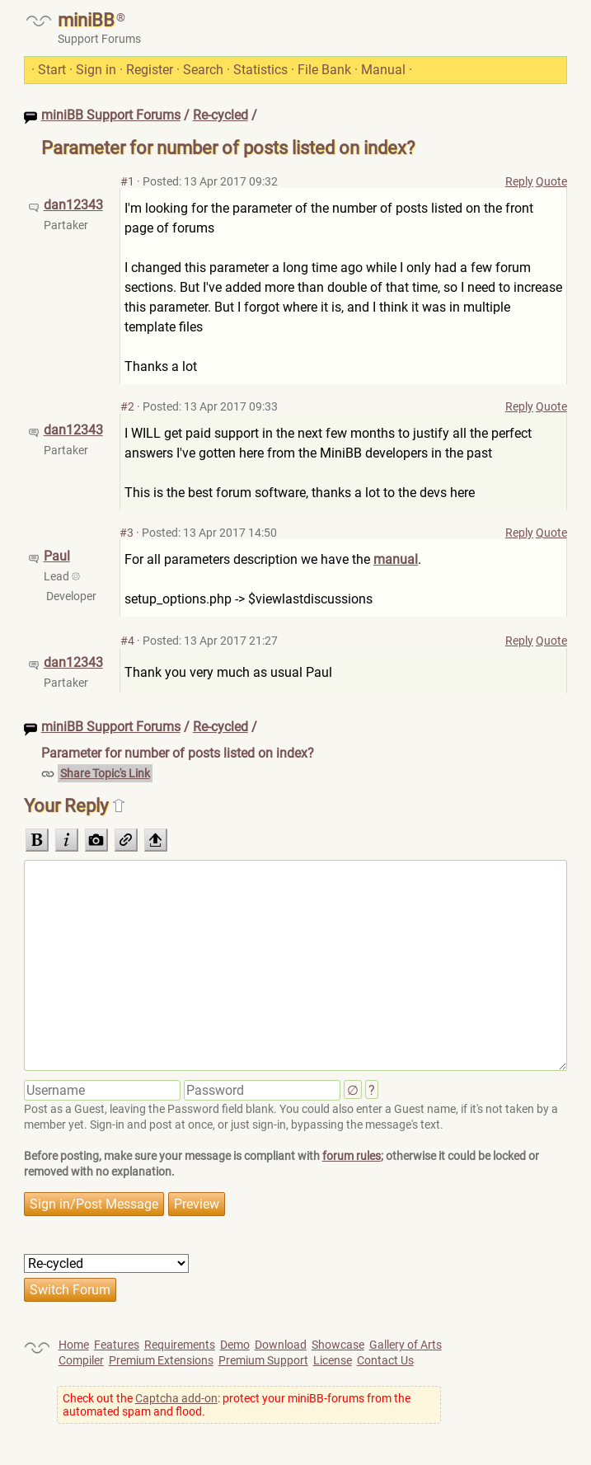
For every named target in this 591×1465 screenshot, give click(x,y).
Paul (57, 556)
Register (149, 69)
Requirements (179, 1344)
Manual (383, 69)
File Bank (324, 69)
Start (52, 69)
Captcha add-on (176, 1398)
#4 (127, 640)
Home (74, 1344)
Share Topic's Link (105, 773)
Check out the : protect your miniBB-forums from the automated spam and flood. (236, 1405)
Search (203, 69)
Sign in (96, 69)
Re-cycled (220, 115)
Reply (519, 181)
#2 (127, 406)
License (332, 1360)
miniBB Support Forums (111, 115)
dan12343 (73, 205)
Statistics (260, 69)
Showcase (338, 1344)
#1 (127, 181)
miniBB (86, 20)
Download (281, 1344)
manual (395, 559)
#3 (127, 532)
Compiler (81, 1360)
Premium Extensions (161, 1360)
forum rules (351, 1155)
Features (116, 1344)
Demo (235, 1344)
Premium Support (263, 1360)
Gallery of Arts (405, 1344)
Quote (551, 181)
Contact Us (385, 1360)
